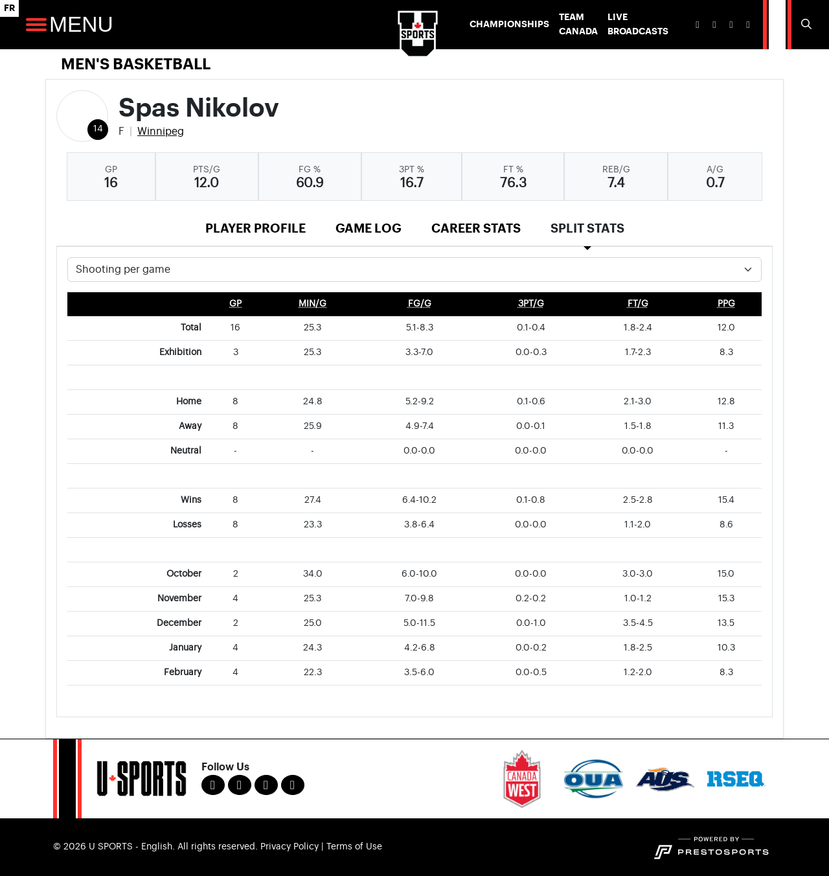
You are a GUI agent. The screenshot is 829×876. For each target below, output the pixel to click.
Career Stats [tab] (476, 228)
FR (9, 8)
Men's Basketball (135, 64)
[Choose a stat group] (414, 269)
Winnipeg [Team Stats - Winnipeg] (160, 131)
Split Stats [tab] (587, 228)
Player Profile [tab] (255, 228)
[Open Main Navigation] (36, 25)
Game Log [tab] (368, 228)
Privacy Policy (289, 846)
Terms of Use (354, 846)
